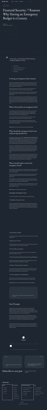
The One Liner (5, 1)
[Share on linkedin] (27, 331)
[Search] (37, 1)
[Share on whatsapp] (25, 331)
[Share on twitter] (22, 331)
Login (36, 343)
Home (13, 1)
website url (27, 372)
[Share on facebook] (20, 331)
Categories (21, 1)
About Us (16, 1)
